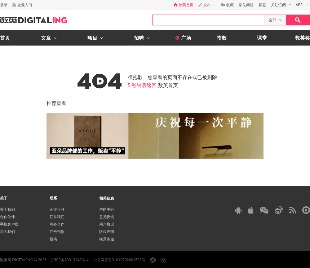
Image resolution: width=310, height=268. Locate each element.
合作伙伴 (7, 216)
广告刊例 (57, 231)
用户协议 (106, 224)
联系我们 (57, 216)
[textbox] (208, 20)
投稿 (53, 239)
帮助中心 (106, 209)
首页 (5, 37)
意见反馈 (106, 216)
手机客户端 (9, 224)
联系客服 (106, 239)
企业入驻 (57, 209)
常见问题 (246, 4)
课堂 (262, 37)
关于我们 (7, 209)
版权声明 (106, 231)
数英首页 (168, 85)
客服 (262, 4)
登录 (3, 4)
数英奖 (302, 37)
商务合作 (57, 224)
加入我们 (7, 231)
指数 (222, 37)
